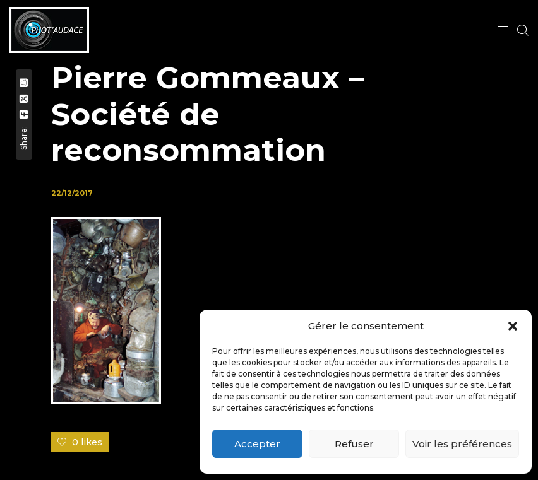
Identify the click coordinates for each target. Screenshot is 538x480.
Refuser (354, 444)
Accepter (257, 444)
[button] (512, 326)
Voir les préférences (462, 444)
